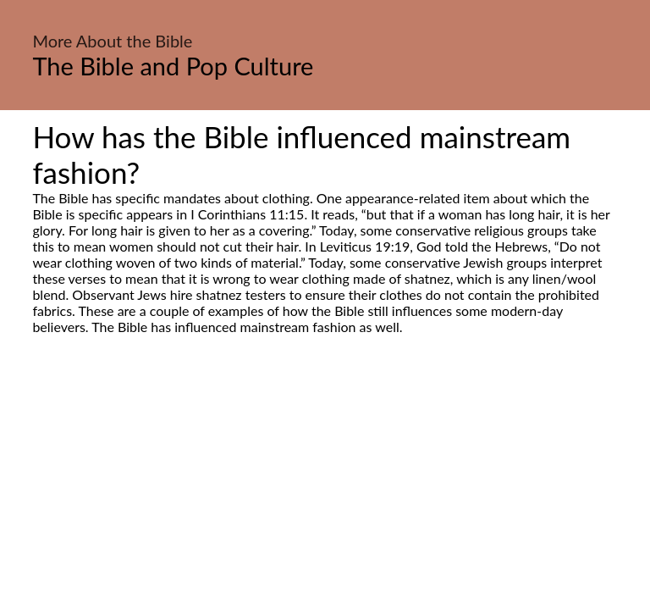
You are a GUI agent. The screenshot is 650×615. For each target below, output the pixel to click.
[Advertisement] (325, 493)
